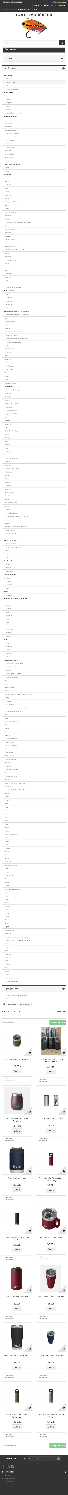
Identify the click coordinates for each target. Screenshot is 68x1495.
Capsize (7, 219)
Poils (7, 886)
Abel (7, 602)
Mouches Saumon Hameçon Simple (16, 527)
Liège (7, 144)
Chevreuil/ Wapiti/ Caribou (13, 889)
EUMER (7, 797)
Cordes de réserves (11, 335)
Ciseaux (7, 749)
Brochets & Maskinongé (12, 468)
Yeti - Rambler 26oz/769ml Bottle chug (17, 1415)
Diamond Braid (9, 687)
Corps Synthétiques (11, 677)
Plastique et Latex (10, 691)
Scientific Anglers (10, 383)
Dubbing (8, 701)
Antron (7, 684)
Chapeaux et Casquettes (13, 202)
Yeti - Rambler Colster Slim (51, 1118)
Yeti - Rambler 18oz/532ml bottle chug (51, 1179)
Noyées (7, 506)
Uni (6, 879)
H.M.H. (7, 793)
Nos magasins (10, 999)
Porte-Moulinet (10, 147)
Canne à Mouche (11, 410)
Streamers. (8, 485)
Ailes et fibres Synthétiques (14, 663)
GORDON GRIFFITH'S (12, 721)
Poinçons (8, 762)
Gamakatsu (8, 862)
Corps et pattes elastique (13, 674)
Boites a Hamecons (11, 865)
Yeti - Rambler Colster (17, 1178)
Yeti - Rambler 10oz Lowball (17, 1059)
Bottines (8, 185)
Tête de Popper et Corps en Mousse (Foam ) (19, 694)
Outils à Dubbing (10, 756)
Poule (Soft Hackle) (11, 834)
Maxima (7, 328)
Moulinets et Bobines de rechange (15, 598)
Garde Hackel (9, 773)
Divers (7, 161)
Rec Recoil (8, 123)
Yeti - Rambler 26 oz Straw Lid (51, 1296)
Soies (7, 345)
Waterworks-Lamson (11, 246)
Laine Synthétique (11, 739)
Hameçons (8, 838)
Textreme (8, 735)
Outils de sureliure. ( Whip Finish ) (15, 783)
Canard (7, 807)
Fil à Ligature (9, 140)
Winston (7, 421)
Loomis (7, 209)
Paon (6, 821)
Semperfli (8, 732)
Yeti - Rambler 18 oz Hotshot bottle (17, 1238)
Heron (7, 827)
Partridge (8, 848)
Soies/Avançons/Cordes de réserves (16, 311)
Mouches (7, 455)
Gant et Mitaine (10, 239)
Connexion (61, 5)
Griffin (6, 961)
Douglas (7, 444)
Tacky (7, 550)
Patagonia (8, 215)
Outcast (8, 568)
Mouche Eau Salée (11, 513)
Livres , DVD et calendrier (12, 164)
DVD (7, 168)
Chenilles (8, 670)
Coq (6, 817)
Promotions (6, 1475)
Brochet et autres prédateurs (14, 332)
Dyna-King (8, 954)
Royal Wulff (8, 352)
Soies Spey (9, 369)
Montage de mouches (11, 660)
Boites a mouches (10, 540)
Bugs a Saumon (10, 530)
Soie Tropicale (9, 366)
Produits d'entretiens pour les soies (16, 338)
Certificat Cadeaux (10, 574)
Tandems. (8, 489)
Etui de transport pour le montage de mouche (19, 708)
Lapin (6, 896)
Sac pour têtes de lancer (13, 342)
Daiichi (7, 858)
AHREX (7, 868)
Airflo (6, 325)
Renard (7, 903)
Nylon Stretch (9, 742)
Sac (6, 85)
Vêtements (7, 174)
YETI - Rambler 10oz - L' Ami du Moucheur (51, 1060)
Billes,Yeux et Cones (12, 667)
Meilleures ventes (8, 1481)
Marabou (7, 831)
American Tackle (10, 154)
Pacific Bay (8, 126)
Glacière (8, 79)
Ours (6, 899)
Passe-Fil (8, 766)
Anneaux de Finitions (12, 133)
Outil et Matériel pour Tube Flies (15, 790)
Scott (6, 448)
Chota (7, 188)
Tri (2, 1015)
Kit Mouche (9, 978)
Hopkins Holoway (10, 130)
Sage (6, 441)
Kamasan (8, 855)
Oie (6, 810)
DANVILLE (8, 718)
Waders (8, 267)
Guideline (8, 195)
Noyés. (7, 479)
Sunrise (7, 957)
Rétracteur (8, 109)
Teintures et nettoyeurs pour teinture (17, 937)
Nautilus (8, 633)
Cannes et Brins (9, 386)
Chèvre (7, 909)
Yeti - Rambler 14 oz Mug (51, 1237)
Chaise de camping (11, 89)
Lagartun (7, 927)
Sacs (5, 639)
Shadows (8, 520)
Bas (6, 178)
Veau (6, 892)
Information (11, 988)
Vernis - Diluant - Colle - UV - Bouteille (17, 940)
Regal (6, 950)
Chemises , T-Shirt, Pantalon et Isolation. (18, 222)
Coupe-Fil (8, 103)
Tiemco (7, 844)
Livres (7, 171)
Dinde (6, 803)
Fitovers (8, 581)
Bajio (7, 588)
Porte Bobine (9, 752)
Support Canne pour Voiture (14, 113)
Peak (6, 968)
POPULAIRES (8, 92)
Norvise (7, 971)
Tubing (7, 697)
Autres (7, 99)
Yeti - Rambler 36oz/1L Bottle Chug (51, 1415)
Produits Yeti (8, 75)
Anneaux (8, 120)
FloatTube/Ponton (10, 561)
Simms (7, 181)
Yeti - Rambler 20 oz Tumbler (17, 1355)
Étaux (7, 947)
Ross (7, 619)
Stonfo (7, 974)
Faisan (7, 824)
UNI (6, 715)
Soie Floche (9, 875)
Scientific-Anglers (10, 321)
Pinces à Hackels (10, 759)
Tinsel (7, 916)
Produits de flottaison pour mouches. (17, 516)
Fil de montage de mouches (14, 711)
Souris (7, 499)
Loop (6, 417)
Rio (6, 318)
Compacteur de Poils (11, 769)
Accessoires (8, 96)
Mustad (7, 841)
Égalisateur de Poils (11, 776)
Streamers (8, 465)
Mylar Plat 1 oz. (10, 933)
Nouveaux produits (8, 1478)
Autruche (7, 814)
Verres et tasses (10, 82)
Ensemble (8, 786)
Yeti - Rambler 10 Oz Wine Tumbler (17, 1119)
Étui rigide (8, 407)
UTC (6, 680)
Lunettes (7, 578)
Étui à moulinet (10, 629)
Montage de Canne (10, 116)
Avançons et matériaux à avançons (16, 315)
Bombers (7, 509)
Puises (6, 591)
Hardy (7, 612)
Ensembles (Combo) (12, 390)
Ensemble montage (11, 981)
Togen (7, 851)
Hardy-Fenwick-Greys (12, 431)
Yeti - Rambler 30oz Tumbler (51, 1355)
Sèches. (7, 475)
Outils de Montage (11, 745)
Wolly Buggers (9, 492)
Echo (6, 427)
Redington (8, 397)
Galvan (7, 605)
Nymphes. (8, 482)
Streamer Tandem (10, 533)
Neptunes (8, 472)
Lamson (7, 400)
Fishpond (8, 297)
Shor (7, 554)
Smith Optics (9, 585)
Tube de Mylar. (9, 930)
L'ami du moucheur (11, 544)
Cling (7, 557)
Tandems (8, 462)
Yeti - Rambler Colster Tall (17, 1296)
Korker (7, 191)
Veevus (7, 728)
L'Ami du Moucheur (11, 212)
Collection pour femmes (13, 287)
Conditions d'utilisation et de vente (16, 995)
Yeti (6, 308)
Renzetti (7, 964)
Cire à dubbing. (9, 704)
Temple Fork (9, 157)
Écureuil (7, 906)
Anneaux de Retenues (12, 137)
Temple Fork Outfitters (12, 403)
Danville (7, 882)
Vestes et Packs (9, 291)
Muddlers (8, 496)
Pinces (7, 106)
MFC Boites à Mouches (13, 547)
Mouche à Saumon (11, 503)
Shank (7, 872)
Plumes (7, 800)
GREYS (8, 636)
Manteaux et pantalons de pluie (15, 250)
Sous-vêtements (10, 260)
